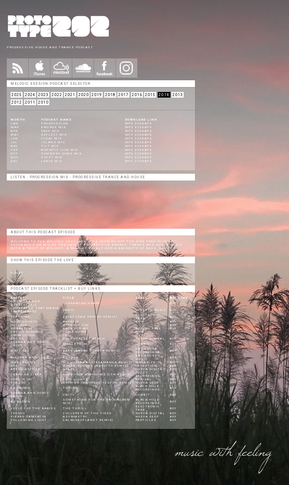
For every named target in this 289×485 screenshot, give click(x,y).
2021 (70, 95)
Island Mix (53, 142)
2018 (110, 95)
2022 (57, 95)
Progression (55, 123)
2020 (83, 95)
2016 (137, 95)
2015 (150, 95)
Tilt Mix (50, 146)
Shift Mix (52, 157)
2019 (96, 95)
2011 (30, 102)
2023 (43, 95)
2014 (164, 95)
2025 (16, 95)
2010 (43, 102)
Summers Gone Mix (61, 153)
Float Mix (51, 138)
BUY (173, 303)
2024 (30, 95)
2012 (16, 102)
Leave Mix (51, 161)
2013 (177, 95)
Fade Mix (50, 131)
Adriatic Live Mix (59, 149)
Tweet (17, 273)
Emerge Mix (53, 127)
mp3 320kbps (138, 123)
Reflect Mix (54, 134)
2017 (123, 95)
